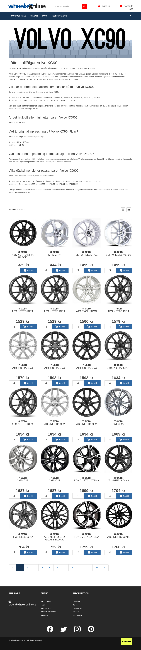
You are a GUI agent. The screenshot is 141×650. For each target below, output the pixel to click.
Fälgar (43, 605)
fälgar (34, 16)
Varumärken (77, 615)
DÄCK (44, 16)
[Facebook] (50, 632)
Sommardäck (46, 608)
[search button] (84, 6)
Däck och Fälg (46, 601)
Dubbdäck (44, 615)
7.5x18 (118, 310)
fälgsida (111, 159)
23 (88, 568)
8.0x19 (86, 310)
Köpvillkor (76, 601)
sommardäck (80, 77)
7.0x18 (118, 422)
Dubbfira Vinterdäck (48, 612)
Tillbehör (75, 612)
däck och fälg (18, 16)
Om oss (75, 605)
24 (97, 568)
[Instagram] (77, 632)
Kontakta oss (59, 16)
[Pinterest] (91, 632)
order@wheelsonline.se (22, 603)
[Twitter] (64, 632)
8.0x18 (22, 255)
